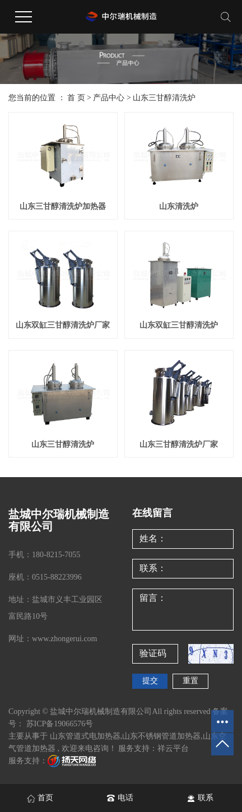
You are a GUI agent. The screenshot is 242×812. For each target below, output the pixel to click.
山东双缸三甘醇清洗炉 (178, 325)
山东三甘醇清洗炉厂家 (178, 444)
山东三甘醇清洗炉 (164, 98)
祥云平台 (173, 748)
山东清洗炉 (178, 206)
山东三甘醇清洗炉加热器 (63, 206)
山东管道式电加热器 (85, 736)
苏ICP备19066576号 (60, 724)
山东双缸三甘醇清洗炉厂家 (63, 325)
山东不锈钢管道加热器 (161, 736)
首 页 (76, 98)
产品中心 (108, 98)
